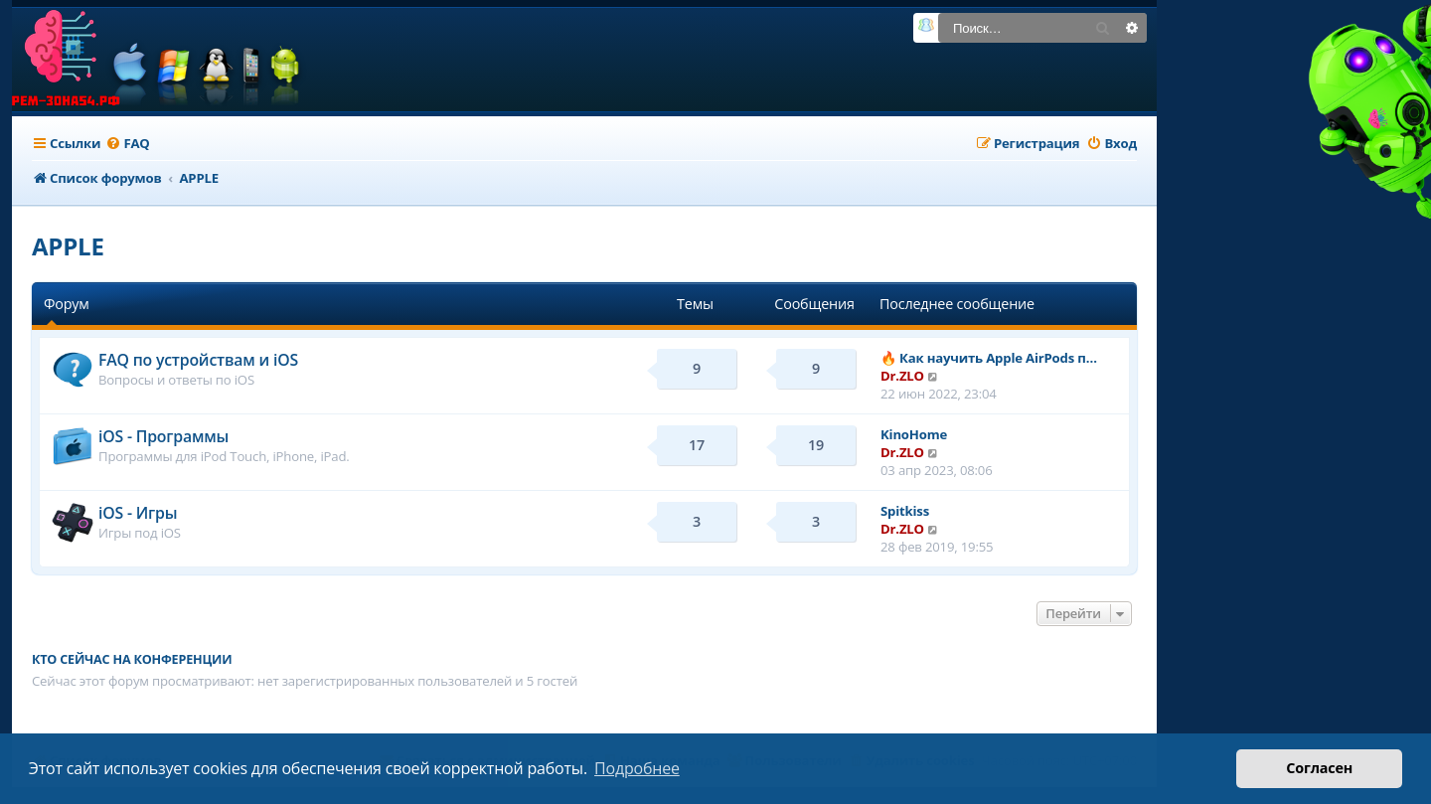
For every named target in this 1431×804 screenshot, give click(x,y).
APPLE (68, 246)
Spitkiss (904, 511)
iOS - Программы (163, 436)
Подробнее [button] (637, 768)
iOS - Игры (137, 513)
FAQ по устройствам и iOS (198, 360)
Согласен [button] (1319, 767)
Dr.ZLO (902, 376)
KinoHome (913, 434)
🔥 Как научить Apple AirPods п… (988, 358)
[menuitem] (127, 143)
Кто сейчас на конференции (132, 659)
